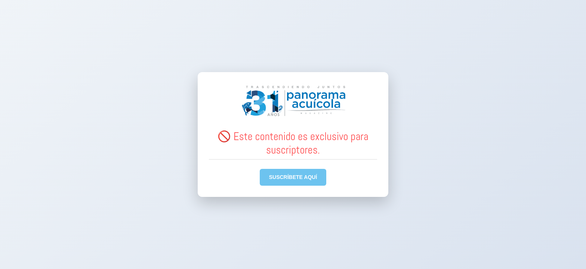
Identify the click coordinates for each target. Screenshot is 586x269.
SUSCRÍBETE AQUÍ (293, 177)
